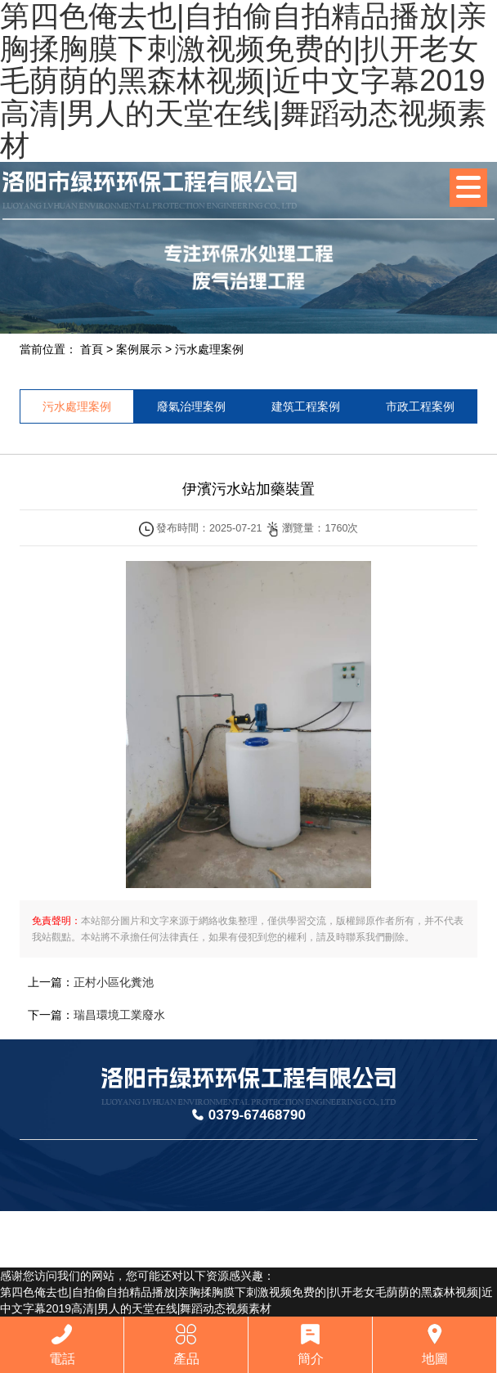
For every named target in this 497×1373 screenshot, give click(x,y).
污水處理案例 (209, 349)
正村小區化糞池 (114, 982)
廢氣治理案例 (191, 406)
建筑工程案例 (305, 406)
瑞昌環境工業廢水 (119, 1014)
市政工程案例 (420, 406)
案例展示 (139, 349)
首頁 (91, 349)
